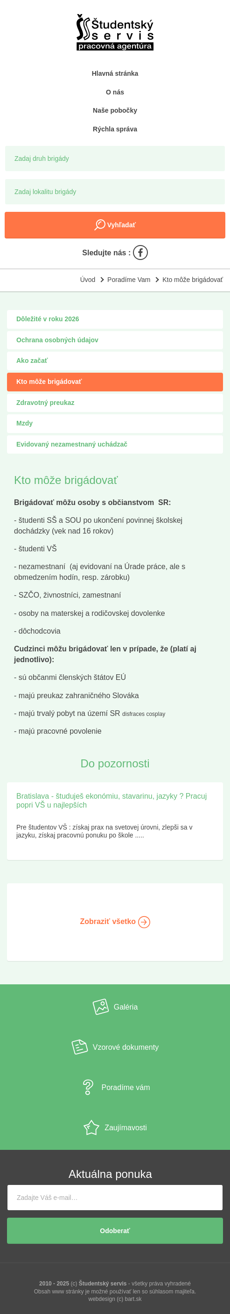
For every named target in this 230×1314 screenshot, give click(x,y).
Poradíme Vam (128, 279)
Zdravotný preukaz (45, 402)
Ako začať (32, 360)
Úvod (88, 279)
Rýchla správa (115, 129)
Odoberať (115, 1231)
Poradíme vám (115, 1087)
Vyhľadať (115, 225)
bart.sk (133, 1299)
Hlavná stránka (115, 73)
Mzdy (24, 423)
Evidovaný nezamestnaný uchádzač (71, 444)
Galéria (115, 1006)
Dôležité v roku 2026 (47, 319)
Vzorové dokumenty (115, 1047)
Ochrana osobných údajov (57, 340)
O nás (115, 92)
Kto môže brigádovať (192, 279)
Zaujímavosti (115, 1127)
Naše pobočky (115, 110)
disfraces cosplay (143, 714)
